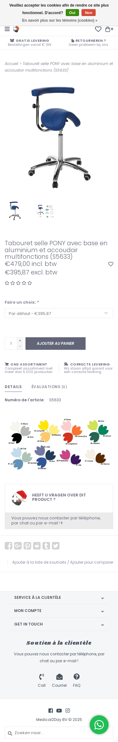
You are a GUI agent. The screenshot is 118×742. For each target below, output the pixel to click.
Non (88, 13)
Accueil (11, 63)
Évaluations (49, 386)
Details (13, 386)
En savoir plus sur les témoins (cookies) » (59, 20)
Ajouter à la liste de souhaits (39, 562)
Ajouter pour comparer (91, 562)
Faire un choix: (22, 302)
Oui (72, 13)
